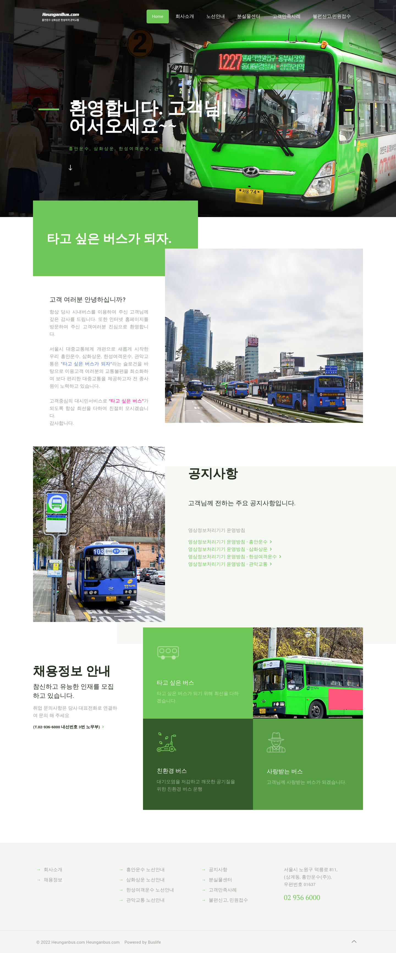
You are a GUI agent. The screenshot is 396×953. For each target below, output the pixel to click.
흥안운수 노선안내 (145, 870)
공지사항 (213, 473)
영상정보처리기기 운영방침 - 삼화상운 (228, 549)
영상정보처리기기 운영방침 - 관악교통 (228, 564)
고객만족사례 (223, 890)
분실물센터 (220, 880)
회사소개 (53, 870)
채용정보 (53, 880)
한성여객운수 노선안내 (150, 890)
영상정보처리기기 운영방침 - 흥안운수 (228, 542)
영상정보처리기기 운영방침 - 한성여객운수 (232, 557)
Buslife (154, 942)
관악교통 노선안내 (145, 900)
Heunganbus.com (68, 942)
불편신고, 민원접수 (228, 900)
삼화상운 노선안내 (145, 880)
